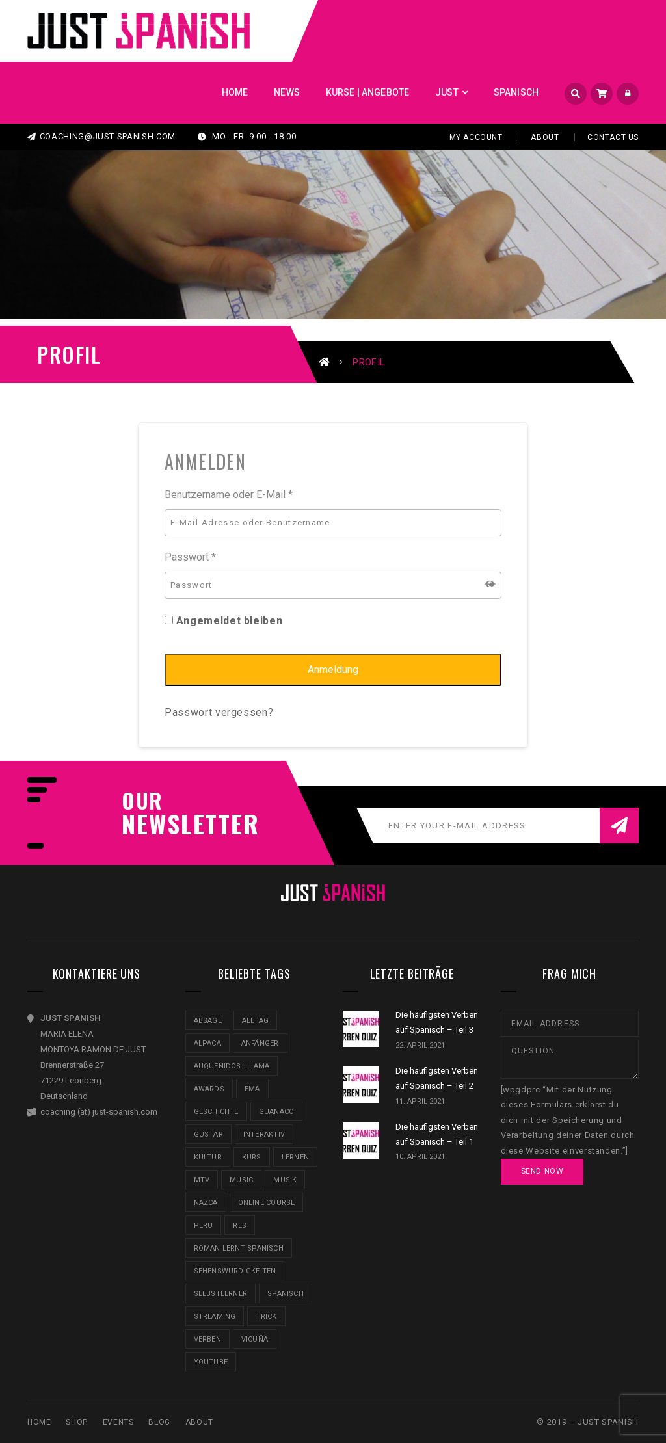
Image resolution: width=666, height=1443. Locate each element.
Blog (159, 1422)
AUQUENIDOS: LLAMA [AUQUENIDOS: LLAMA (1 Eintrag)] (232, 1066)
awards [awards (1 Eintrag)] (209, 1089)
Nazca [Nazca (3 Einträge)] (206, 1202)
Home (39, 1422)
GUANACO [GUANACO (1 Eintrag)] (277, 1111)
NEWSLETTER (183, 823)
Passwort (190, 557)
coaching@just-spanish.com (101, 136)
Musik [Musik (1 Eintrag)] (285, 1180)
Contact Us (613, 137)
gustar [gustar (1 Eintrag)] (208, 1134)
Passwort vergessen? (219, 712)
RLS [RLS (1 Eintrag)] (239, 1225)
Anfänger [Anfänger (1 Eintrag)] (260, 1043)
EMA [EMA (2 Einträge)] (252, 1089)
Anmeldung (333, 669)
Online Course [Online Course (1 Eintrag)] (266, 1202)
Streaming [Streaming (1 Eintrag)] (215, 1316)
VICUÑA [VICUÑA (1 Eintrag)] (254, 1339)
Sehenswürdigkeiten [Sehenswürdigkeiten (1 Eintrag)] (235, 1271)
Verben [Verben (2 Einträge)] (207, 1339)
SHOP (76, 1422)
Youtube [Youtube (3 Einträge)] (211, 1362)
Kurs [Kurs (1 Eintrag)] (251, 1157)
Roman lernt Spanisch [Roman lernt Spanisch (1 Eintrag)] (239, 1248)
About (545, 137)
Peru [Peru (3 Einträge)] (203, 1225)
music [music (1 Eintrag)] (241, 1180)
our (142, 800)
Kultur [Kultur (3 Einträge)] (208, 1157)
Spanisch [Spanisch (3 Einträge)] (285, 1294)
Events (118, 1422)
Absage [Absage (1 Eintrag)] (208, 1020)
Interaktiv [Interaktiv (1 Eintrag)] (264, 1134)
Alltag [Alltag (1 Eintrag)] (255, 1020)
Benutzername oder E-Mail (229, 494)
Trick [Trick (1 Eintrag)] (266, 1316)
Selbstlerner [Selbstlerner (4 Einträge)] (221, 1294)
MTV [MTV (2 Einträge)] (202, 1180)
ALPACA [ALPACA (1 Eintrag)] (207, 1043)
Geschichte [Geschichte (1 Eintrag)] (216, 1111)
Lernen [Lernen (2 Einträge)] (295, 1157)
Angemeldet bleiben (223, 621)
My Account (476, 137)
